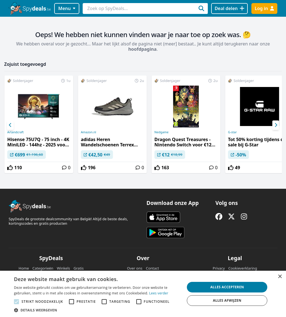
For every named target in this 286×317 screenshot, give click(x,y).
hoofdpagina (142, 49)
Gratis (78, 268)
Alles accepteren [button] (227, 287)
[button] (97, 310)
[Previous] (10, 125)
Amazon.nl (88, 132)
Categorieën (42, 268)
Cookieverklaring (242, 268)
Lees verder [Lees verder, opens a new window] (158, 293)
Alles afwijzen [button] (227, 300)
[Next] (275, 125)
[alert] (143, 294)
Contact (152, 268)
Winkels (63, 268)
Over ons (134, 268)
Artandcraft (15, 132)
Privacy (219, 268)
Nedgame (161, 132)
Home (24, 268)
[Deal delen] (229, 8)
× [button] (280, 277)
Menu (66, 8)
